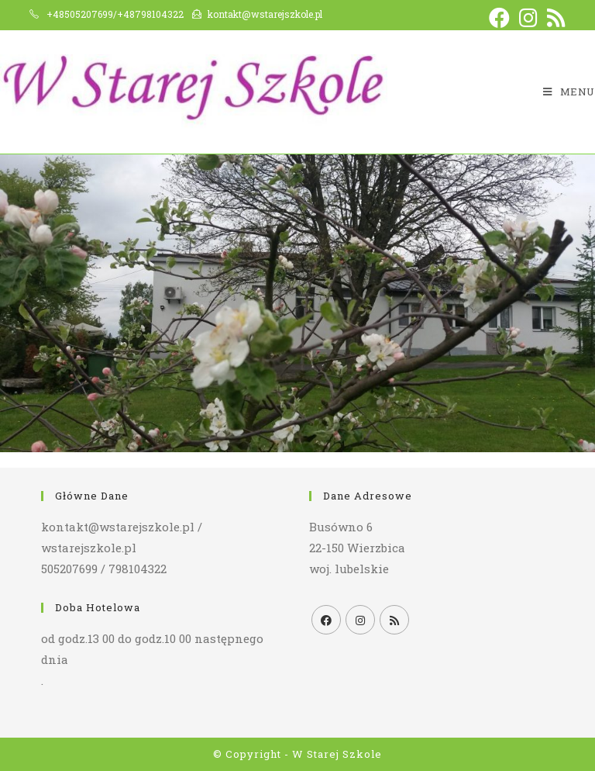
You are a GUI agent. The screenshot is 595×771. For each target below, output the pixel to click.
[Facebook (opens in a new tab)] (499, 17)
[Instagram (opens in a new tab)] (528, 17)
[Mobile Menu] (569, 92)
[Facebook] (326, 619)
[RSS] (394, 619)
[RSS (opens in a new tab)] (554, 17)
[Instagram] (360, 619)
